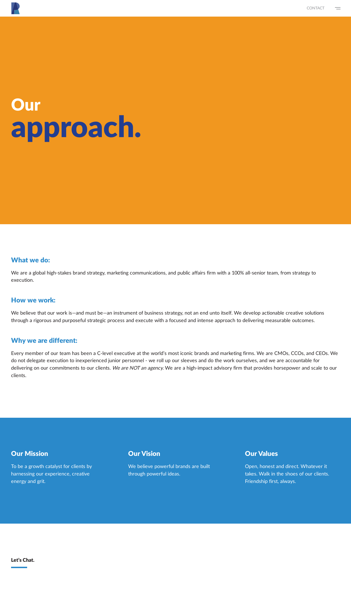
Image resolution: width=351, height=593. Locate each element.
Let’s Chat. (22, 560)
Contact (315, 8)
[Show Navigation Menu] (337, 8)
